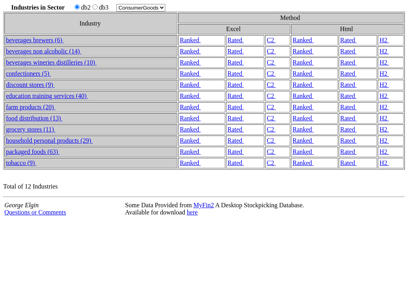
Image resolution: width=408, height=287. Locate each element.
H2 (384, 40)
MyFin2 (203, 205)
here (192, 212)
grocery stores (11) (30, 129)
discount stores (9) (30, 84)
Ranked (190, 40)
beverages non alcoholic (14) (43, 51)
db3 (100, 7)
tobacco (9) (21, 162)
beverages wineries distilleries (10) (51, 62)
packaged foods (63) (33, 151)
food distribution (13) (34, 118)
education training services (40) (47, 95)
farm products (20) (30, 107)
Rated (236, 40)
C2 (271, 40)
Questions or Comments (35, 212)
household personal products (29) (49, 140)
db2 (82, 7)
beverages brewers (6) (35, 40)
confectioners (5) (28, 73)
